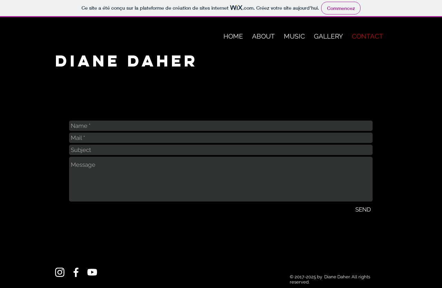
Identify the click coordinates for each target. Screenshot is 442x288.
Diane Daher (126, 61)
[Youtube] (92, 272)
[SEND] (363, 209)
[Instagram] (60, 272)
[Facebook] (76, 272)
